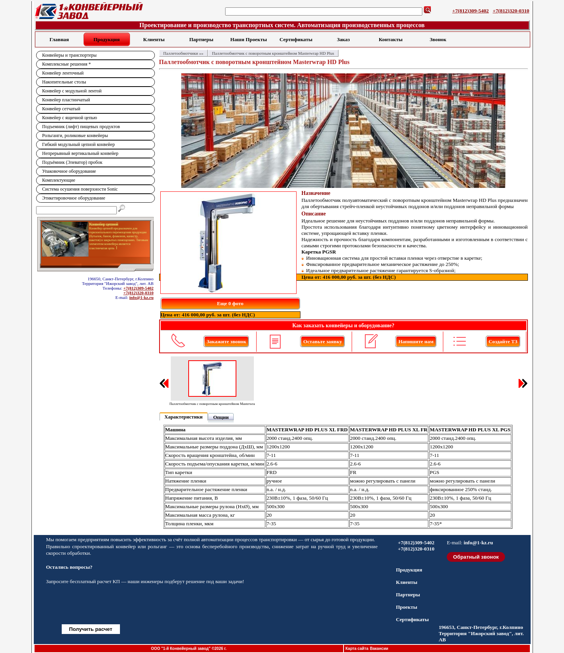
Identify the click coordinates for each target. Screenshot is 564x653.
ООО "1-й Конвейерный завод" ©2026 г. (188, 648)
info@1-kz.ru (141, 297)
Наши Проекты (248, 39)
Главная (59, 39)
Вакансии (379, 648)
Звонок (438, 39)
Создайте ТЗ (503, 341)
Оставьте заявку (322, 341)
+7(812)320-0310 (511, 11)
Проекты (406, 607)
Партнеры (201, 39)
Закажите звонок (226, 341)
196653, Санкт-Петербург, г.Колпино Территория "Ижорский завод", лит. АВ (481, 633)
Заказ (343, 39)
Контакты (391, 39)
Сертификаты (295, 39)
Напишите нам (415, 341)
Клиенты (154, 39)
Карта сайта (356, 648)
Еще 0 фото (230, 303)
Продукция (107, 39)
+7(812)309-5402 (470, 11)
